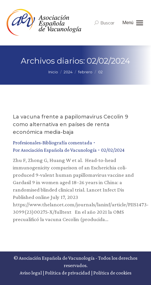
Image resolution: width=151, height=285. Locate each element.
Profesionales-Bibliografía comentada (52, 142)
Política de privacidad (67, 273)
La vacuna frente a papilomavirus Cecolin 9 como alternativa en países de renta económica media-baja (70, 124)
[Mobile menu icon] (132, 23)
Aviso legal (31, 273)
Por (55, 150)
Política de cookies (112, 273)
